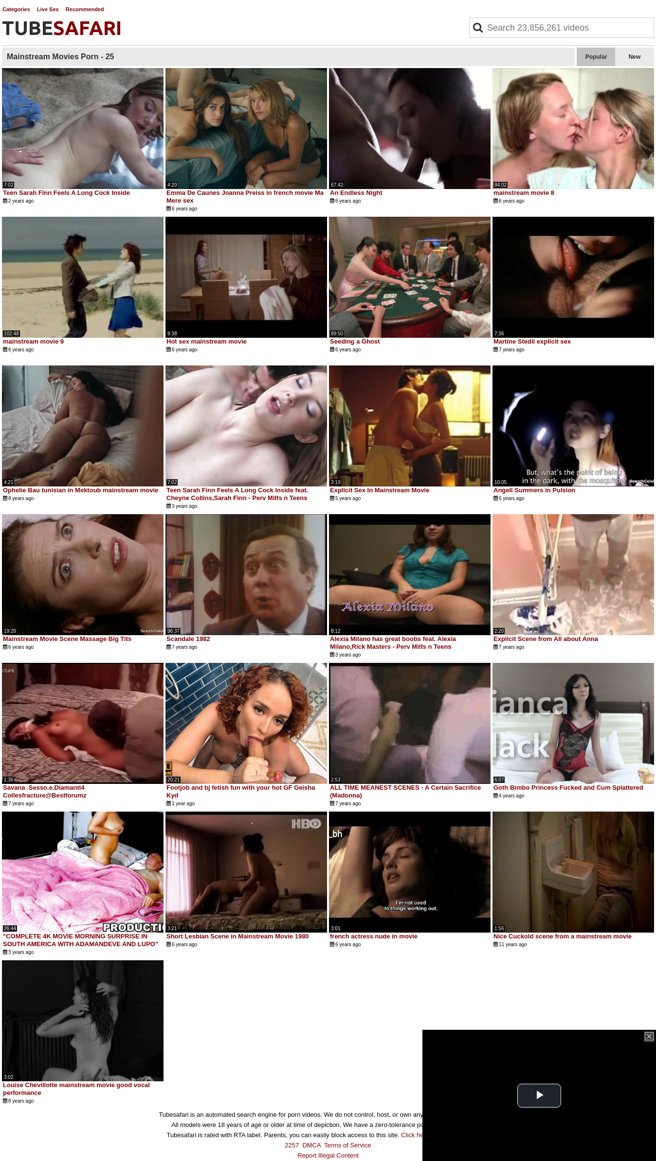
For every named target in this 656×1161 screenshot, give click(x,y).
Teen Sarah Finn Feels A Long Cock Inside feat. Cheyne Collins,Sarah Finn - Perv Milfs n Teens (237, 494)
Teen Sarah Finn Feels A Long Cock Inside (66, 192)
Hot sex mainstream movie (206, 341)
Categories (16, 9)
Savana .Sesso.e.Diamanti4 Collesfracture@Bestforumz (45, 791)
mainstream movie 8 (523, 192)
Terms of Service (347, 1145)
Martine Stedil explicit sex (532, 341)
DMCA (311, 1145)
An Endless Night (356, 192)
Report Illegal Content (328, 1155)
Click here (415, 1135)
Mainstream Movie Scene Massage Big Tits (67, 638)
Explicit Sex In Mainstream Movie (379, 490)
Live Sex (48, 9)
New (635, 56)
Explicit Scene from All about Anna (545, 638)
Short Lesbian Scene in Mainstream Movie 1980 (237, 936)
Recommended (85, 9)
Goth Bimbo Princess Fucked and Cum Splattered (568, 787)
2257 (292, 1145)
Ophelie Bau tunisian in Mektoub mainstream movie (80, 490)
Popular (596, 56)
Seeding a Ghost (355, 341)
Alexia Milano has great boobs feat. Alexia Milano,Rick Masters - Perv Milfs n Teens (393, 642)
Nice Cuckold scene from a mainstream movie (562, 936)
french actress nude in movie (374, 936)
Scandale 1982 (188, 638)
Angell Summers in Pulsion (534, 490)
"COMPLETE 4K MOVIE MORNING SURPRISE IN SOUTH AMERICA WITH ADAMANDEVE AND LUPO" (80, 940)
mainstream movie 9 (33, 341)
